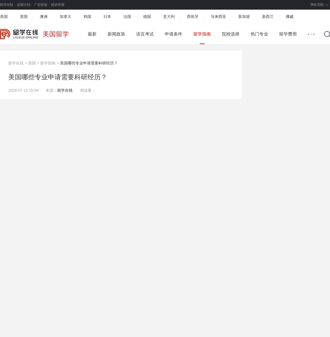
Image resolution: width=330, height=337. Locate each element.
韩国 (87, 16)
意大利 (169, 16)
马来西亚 (218, 16)
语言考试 (145, 34)
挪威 (289, 16)
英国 (24, 16)
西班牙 (193, 16)
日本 (107, 16)
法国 (127, 16)
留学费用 (288, 34)
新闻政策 (116, 34)
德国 (147, 16)
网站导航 (317, 5)
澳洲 (44, 16)
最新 (92, 34)
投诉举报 (57, 5)
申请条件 (173, 34)
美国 (4, 16)
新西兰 (268, 16)
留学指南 (202, 34)
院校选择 (231, 34)
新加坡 (244, 16)
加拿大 (65, 16)
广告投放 (40, 5)
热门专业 (259, 34)
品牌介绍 (23, 5)
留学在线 (6, 5)
